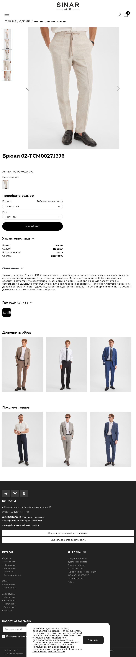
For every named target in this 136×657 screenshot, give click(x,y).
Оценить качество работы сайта (68, 540)
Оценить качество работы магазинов (68, 533)
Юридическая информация (82, 572)
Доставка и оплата (77, 562)
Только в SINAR (75, 568)
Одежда (24, 21)
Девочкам (9, 571)
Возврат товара (76, 565)
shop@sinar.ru (22, 520)
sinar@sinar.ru (20, 525)
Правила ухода (76, 578)
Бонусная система (77, 558)
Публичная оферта (14, 653)
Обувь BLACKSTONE (78, 575)
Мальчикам (9, 568)
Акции (71, 582)
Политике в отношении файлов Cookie (57, 650)
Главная (10, 21)
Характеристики (16, 238)
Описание (10, 268)
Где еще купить (15, 302)
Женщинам (9, 565)
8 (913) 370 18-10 (23, 517)
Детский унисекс (12, 575)
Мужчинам (9, 561)
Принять (93, 639)
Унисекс (8, 610)
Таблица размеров (48, 201)
